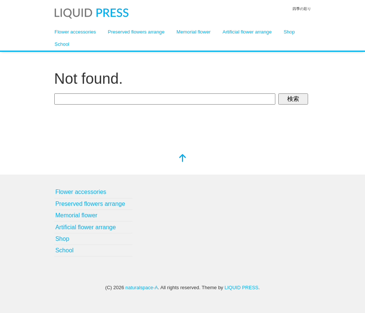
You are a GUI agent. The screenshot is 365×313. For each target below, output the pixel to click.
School (62, 44)
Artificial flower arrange (247, 32)
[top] (182, 159)
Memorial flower (193, 32)
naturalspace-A (141, 287)
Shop (289, 32)
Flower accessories (75, 32)
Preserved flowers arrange (136, 32)
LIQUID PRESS (241, 287)
